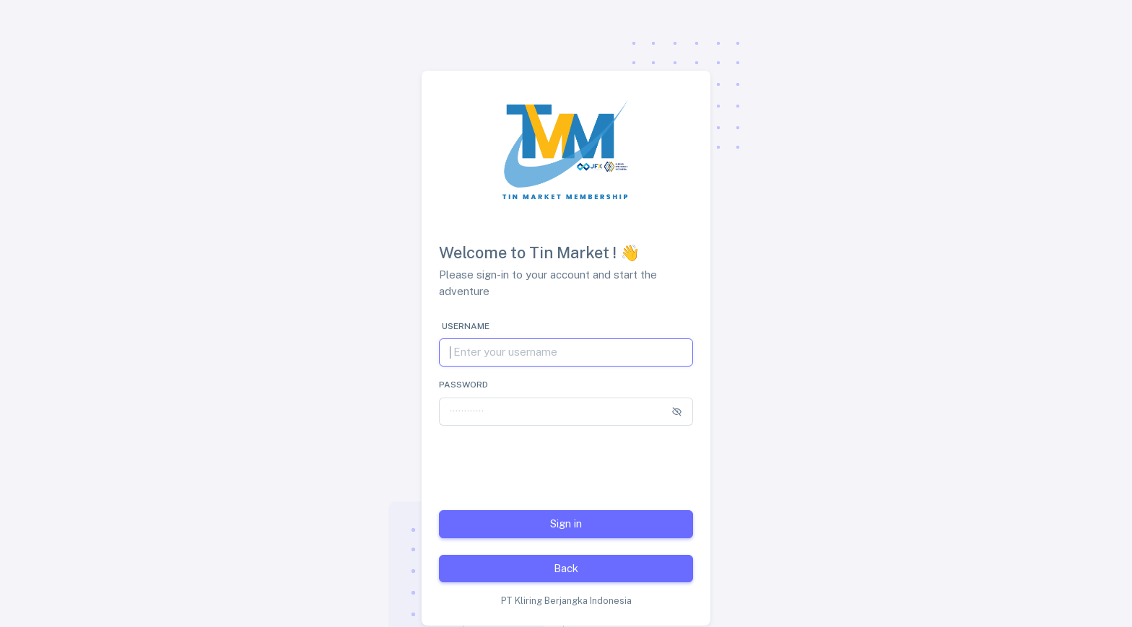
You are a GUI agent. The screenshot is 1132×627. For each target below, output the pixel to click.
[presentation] (548, 465)
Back (566, 568)
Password (463, 385)
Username (465, 326)
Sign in (566, 523)
